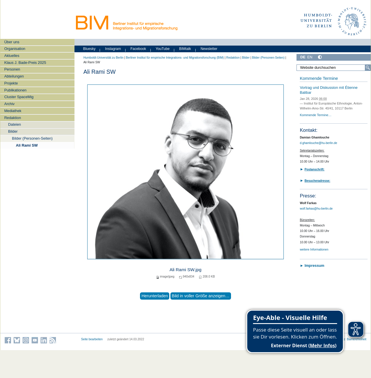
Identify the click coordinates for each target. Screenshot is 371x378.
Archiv (9, 104)
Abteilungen (14, 76)
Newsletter (209, 49)
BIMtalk (185, 49)
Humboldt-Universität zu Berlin (103, 57)
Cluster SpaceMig (19, 97)
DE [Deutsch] (302, 57)
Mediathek (12, 111)
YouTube (163, 49)
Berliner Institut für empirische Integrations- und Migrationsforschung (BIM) (175, 57)
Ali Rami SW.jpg (185, 269)
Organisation (15, 48)
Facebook (138, 49)
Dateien (14, 124)
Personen (12, 69)
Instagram (113, 49)
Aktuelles (11, 55)
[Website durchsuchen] (334, 67)
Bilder (13, 131)
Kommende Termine (319, 78)
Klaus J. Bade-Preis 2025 (25, 62)
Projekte (11, 83)
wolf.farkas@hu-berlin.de (316, 208)
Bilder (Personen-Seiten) (32, 138)
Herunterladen (154, 296)
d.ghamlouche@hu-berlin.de (318, 143)
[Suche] (368, 67)
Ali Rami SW (27, 145)
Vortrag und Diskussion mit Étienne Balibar (328, 90)
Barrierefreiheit (356, 339)
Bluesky (89, 49)
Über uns (11, 42)
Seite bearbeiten (92, 339)
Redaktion (12, 118)
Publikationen (15, 90)
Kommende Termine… (315, 115)
